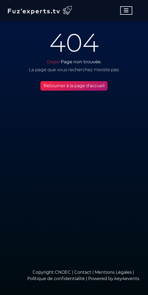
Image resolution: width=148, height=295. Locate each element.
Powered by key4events (113, 278)
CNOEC (63, 272)
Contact (83, 272)
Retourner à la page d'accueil (74, 85)
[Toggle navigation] (126, 10)
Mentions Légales (113, 272)
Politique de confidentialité (56, 278)
